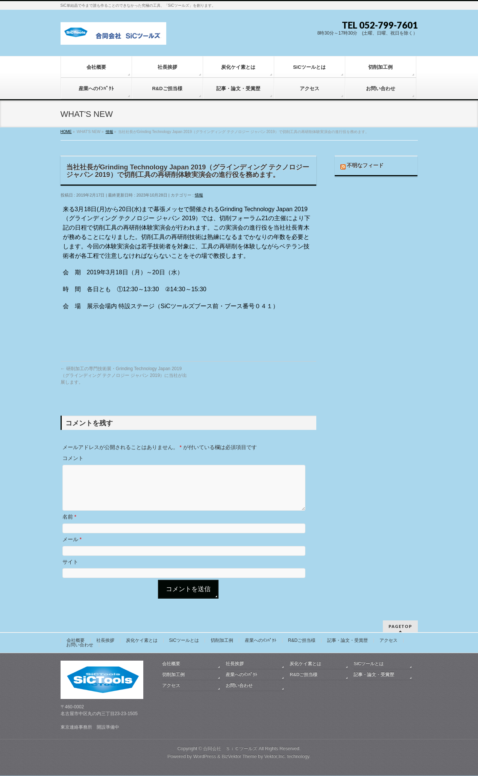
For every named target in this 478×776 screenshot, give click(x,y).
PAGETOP (400, 626)
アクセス (388, 640)
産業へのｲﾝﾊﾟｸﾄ (260, 640)
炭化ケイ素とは (142, 640)
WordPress (204, 756)
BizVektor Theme (239, 756)
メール (72, 548)
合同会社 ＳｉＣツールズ (230, 749)
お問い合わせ (79, 645)
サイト (70, 571)
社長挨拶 (105, 640)
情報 (199, 195)
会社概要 (76, 640)
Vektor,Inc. (275, 756)
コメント (72, 458)
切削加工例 (222, 640)
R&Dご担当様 (302, 640)
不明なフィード (365, 165)
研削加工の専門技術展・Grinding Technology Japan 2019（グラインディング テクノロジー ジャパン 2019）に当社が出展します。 (124, 375)
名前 (69, 526)
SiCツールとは (184, 640)
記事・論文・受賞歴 (347, 640)
